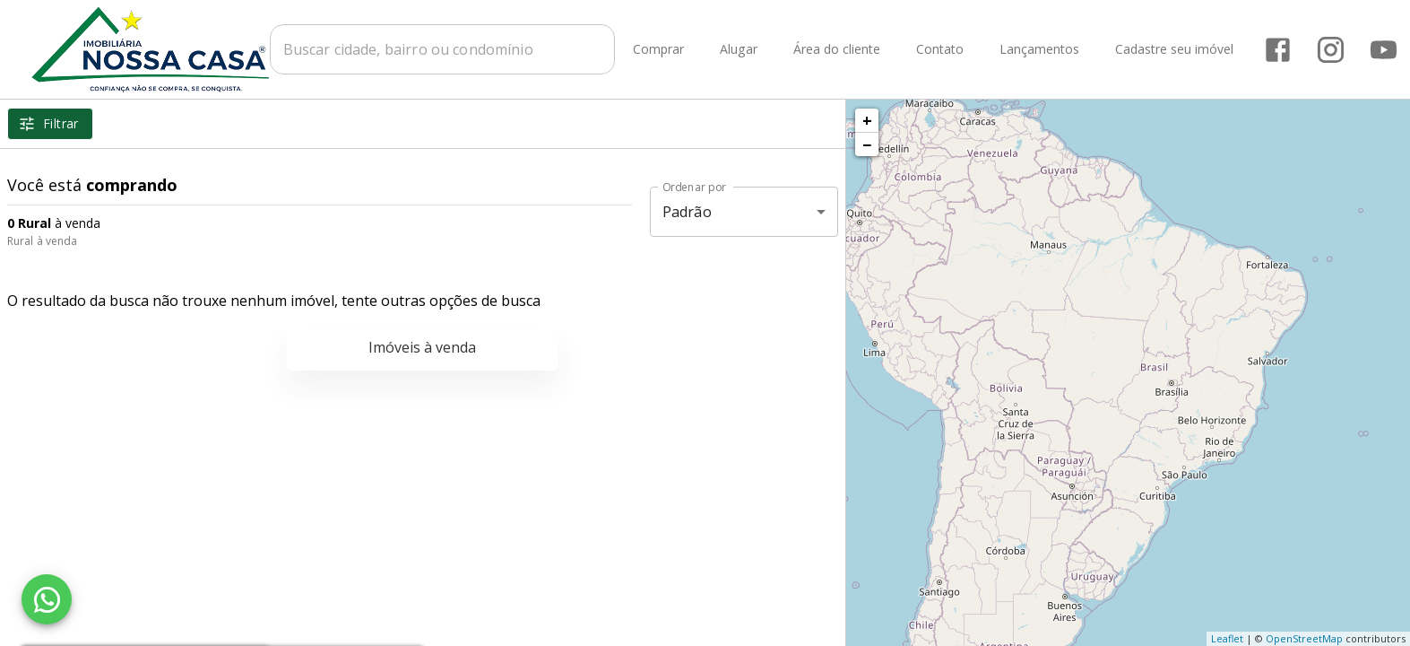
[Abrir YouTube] (1383, 49)
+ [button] (867, 120)
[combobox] (442, 49)
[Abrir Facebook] (1277, 49)
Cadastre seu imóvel (1174, 49)
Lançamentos (1039, 49)
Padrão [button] (687, 212)
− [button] (866, 144)
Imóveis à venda (422, 347)
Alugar (738, 49)
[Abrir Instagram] (1330, 49)
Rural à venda (42, 241)
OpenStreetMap (1304, 638)
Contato (940, 49)
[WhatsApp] (47, 599)
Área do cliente (836, 49)
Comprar (658, 49)
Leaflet (1227, 638)
